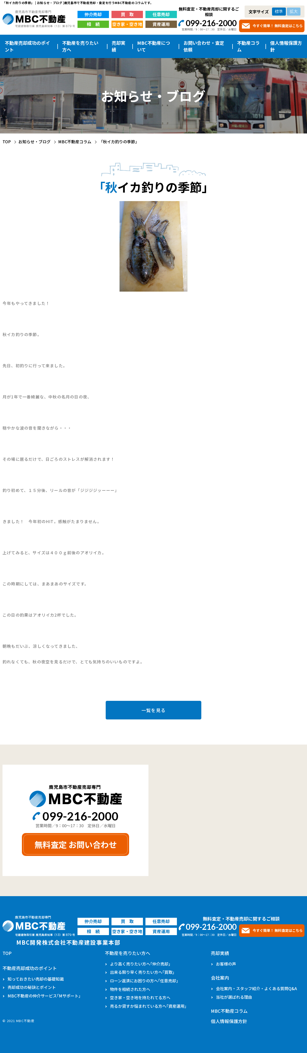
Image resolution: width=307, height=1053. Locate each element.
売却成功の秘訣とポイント (32, 987)
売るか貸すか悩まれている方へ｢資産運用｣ (148, 1006)
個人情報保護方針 (286, 46)
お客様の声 (226, 964)
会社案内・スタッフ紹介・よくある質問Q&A (256, 988)
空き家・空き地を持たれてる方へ (140, 997)
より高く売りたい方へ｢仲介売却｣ (140, 964)
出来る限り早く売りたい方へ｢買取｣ (142, 972)
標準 (279, 11)
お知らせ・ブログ (34, 142)
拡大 (294, 11)
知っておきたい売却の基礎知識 (36, 979)
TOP (7, 142)
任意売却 (161, 14)
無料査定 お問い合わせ (75, 844)
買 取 (127, 14)
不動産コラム (248, 46)
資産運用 (161, 24)
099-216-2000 (211, 23)
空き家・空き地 (127, 24)
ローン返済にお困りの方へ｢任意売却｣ (144, 981)
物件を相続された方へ (130, 989)
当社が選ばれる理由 (234, 997)
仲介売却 (93, 14)
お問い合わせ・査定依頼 (203, 46)
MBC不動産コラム (74, 142)
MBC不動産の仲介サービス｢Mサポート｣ (44, 996)
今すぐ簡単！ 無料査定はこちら (278, 25)
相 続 (93, 24)
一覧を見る (153, 710)
